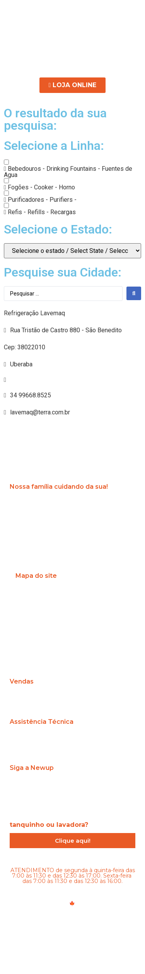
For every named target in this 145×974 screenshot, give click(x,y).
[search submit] (133, 293)
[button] (72, 51)
